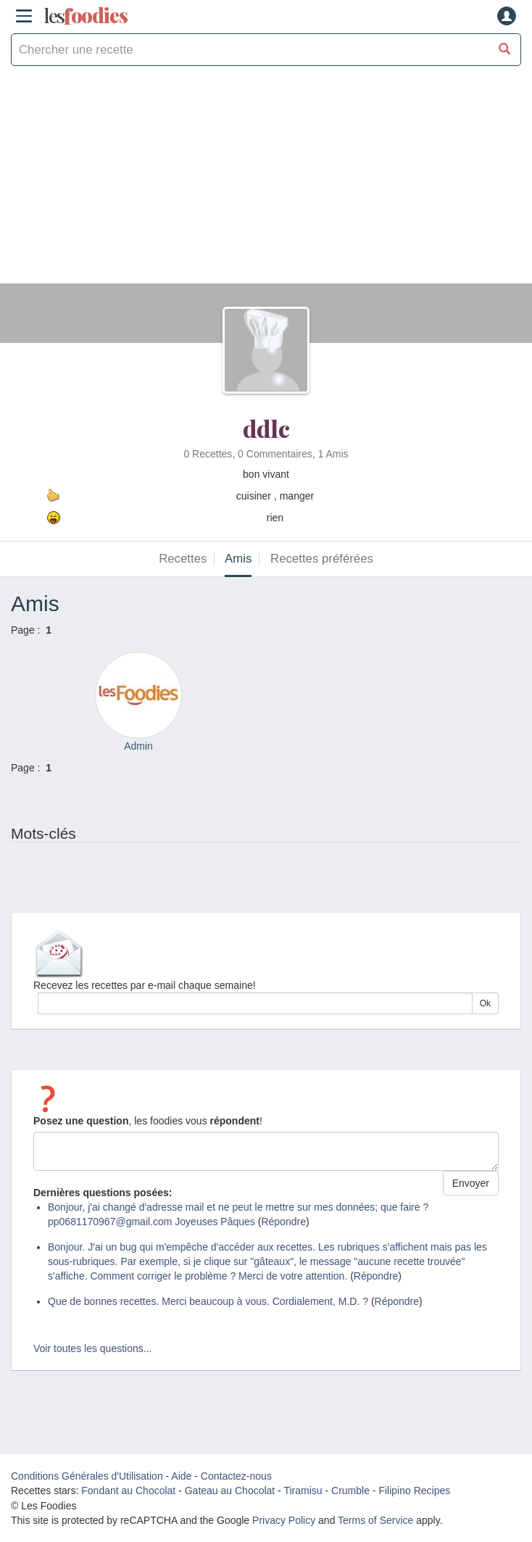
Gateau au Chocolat (230, 1490)
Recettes (183, 558)
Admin (138, 746)
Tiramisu (302, 1490)
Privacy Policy (283, 1520)
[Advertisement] (266, 181)
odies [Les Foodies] (85, 16)
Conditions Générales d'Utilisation (87, 1476)
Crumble (350, 1490)
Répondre (283, 1221)
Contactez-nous (236, 1476)
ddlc (266, 428)
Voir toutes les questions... (92, 1348)
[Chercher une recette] (505, 49)
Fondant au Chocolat (128, 1490)
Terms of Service (375, 1520)
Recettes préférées (321, 558)
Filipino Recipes (414, 1490)
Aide (181, 1476)
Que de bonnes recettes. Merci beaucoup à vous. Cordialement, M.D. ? (208, 1301)
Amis (238, 558)
